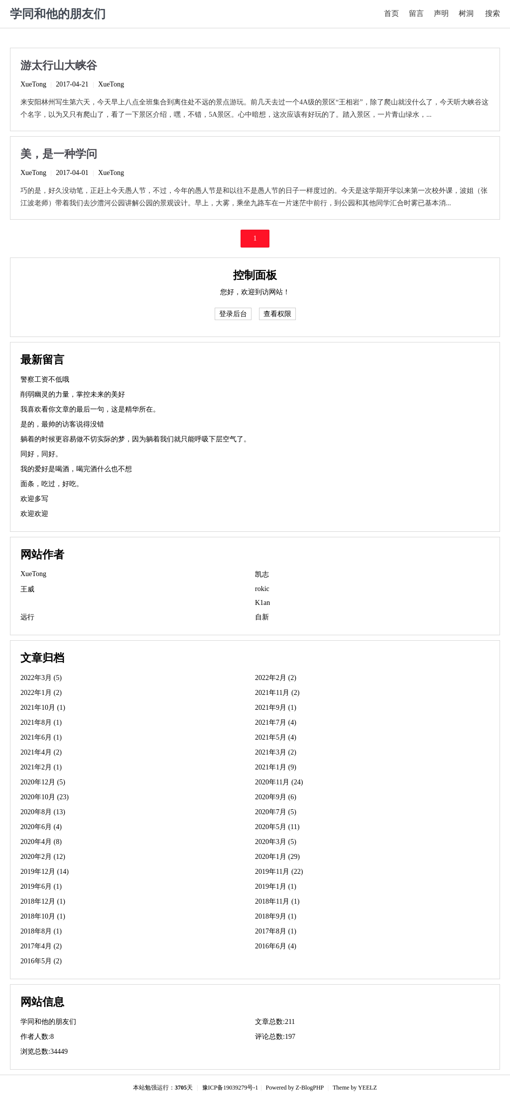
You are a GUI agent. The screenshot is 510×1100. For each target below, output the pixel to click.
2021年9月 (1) (275, 707)
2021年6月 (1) (41, 737)
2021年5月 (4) (275, 737)
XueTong (33, 84)
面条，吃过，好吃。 (51, 484)
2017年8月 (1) (275, 931)
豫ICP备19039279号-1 (230, 1087)
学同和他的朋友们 (58, 13)
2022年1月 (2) (41, 692)
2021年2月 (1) (41, 767)
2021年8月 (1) (41, 722)
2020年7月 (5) (275, 812)
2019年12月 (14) (44, 871)
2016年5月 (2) (41, 961)
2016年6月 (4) (275, 946)
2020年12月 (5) (42, 782)
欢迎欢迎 (34, 513)
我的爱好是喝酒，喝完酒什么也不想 (76, 469)
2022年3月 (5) (41, 677)
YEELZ (367, 1087)
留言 (416, 13)
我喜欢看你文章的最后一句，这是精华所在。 (90, 409)
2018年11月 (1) (277, 901)
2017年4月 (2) (41, 946)
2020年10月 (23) (44, 797)
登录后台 (233, 314)
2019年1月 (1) (275, 886)
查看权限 (277, 314)
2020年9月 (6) (275, 797)
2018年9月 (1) (275, 916)
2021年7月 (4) (275, 722)
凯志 (262, 574)
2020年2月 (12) (42, 856)
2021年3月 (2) (275, 752)
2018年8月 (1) (41, 931)
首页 (391, 13)
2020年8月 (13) (42, 812)
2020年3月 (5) (275, 842)
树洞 (466, 13)
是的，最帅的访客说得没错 (62, 424)
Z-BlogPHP (310, 1087)
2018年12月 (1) (42, 901)
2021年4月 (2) (41, 752)
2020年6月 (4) (41, 827)
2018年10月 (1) (42, 916)
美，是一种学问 (58, 154)
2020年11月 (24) (279, 782)
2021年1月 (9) (275, 767)
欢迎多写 (34, 499)
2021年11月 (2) (277, 692)
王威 (27, 589)
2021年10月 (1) (42, 707)
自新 (262, 617)
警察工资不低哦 (44, 379)
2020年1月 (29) (277, 856)
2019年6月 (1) (41, 886)
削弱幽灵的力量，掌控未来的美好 (72, 394)
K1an (262, 602)
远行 (27, 617)
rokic (262, 588)
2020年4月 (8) (41, 842)
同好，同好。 (41, 454)
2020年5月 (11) (277, 827)
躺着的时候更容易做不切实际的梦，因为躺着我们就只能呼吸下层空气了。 (135, 439)
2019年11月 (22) (279, 871)
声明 (441, 13)
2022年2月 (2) (275, 677)
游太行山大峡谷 (58, 65)
